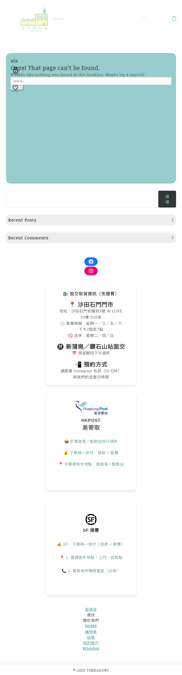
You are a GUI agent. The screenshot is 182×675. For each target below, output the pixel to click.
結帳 (91, 637)
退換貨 (91, 609)
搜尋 (167, 199)
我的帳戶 (91, 643)
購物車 (91, 632)
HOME (91, 625)
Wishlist (91, 648)
